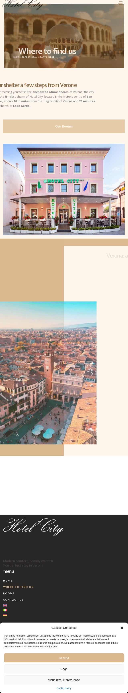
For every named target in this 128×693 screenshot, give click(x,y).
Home (7, 580)
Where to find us (18, 587)
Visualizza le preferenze (64, 680)
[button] (122, 628)
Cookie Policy (64, 688)
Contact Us (13, 600)
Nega (64, 669)
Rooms (9, 593)
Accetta (64, 658)
